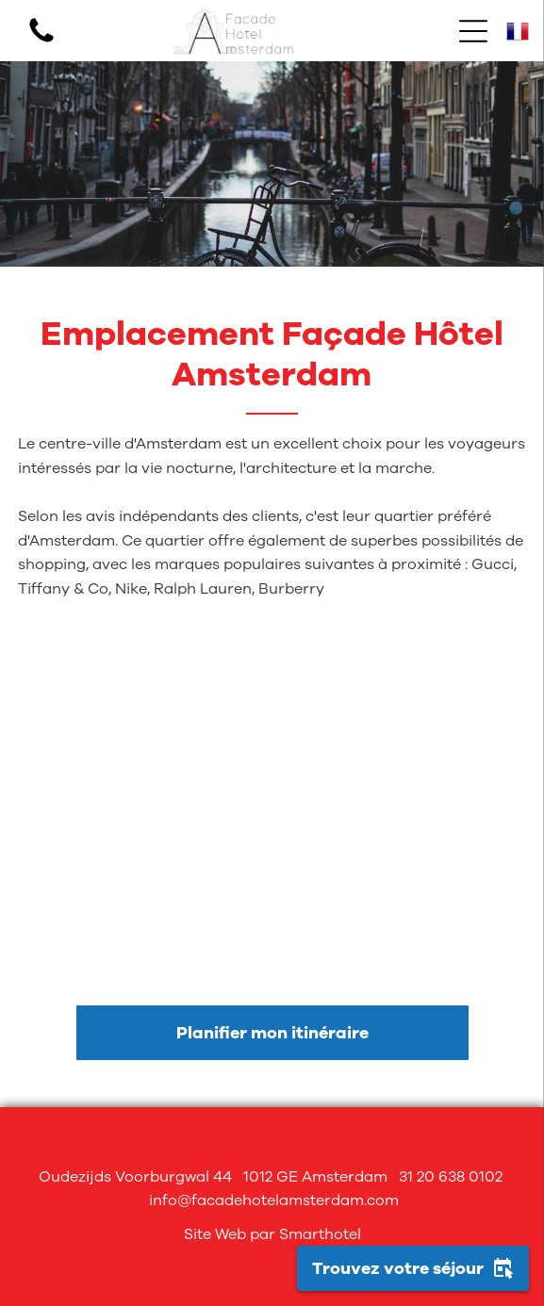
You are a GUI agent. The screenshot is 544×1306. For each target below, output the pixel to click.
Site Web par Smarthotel (272, 1234)
